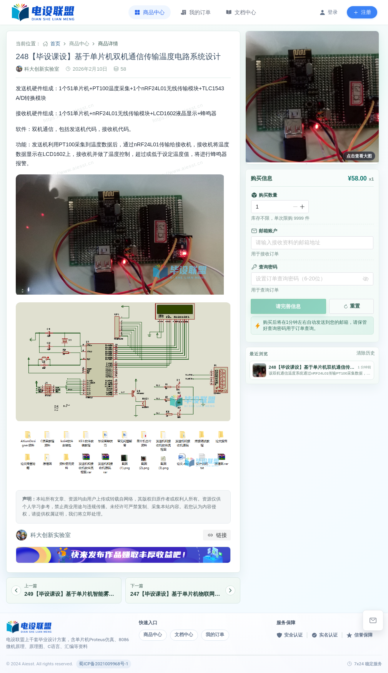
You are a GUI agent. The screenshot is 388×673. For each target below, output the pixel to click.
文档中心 (184, 634)
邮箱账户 (264, 231)
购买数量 (264, 195)
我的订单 (215, 634)
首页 (55, 44)
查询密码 (264, 267)
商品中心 (152, 634)
